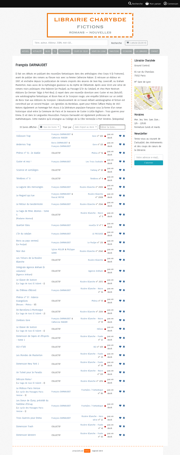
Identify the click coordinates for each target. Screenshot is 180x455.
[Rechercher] (70, 43)
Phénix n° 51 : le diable (28, 152)
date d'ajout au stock (85, 127)
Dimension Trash (24, 426)
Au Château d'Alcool (26, 290)
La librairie (141, 51)
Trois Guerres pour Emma (29, 417)
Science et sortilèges (27, 170)
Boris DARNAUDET (59, 142)
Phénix (95, 152)
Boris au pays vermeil (27, 240)
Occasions (127, 51)
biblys (87, 451)
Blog (48, 51)
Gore (94, 135)
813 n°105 (21, 346)
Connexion (171, 3)
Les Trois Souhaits (94, 161)
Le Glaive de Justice (26, 279)
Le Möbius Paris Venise (28, 388)
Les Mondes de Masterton (29, 355)
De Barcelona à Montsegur (29, 309)
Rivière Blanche (87, 187)
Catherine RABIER (59, 137)
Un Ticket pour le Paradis (29, 372)
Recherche (116, 43)
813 (95, 346)
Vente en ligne (99, 51)
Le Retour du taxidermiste (29, 204)
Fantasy (94, 170)
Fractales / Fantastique (92, 389)
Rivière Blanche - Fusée (92, 336)
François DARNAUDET (61, 134)
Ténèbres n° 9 (23, 178)
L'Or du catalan (23, 233)
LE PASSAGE (97, 233)
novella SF (94, 225)
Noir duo (20, 251)
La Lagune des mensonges (29, 187)
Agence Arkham (24, 274)
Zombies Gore (23, 320)
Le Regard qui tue (25, 195)
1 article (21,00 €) (136, 42)
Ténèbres (94, 178)
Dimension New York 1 (27, 363)
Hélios (100, 328)
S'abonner (148, 162)
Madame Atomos (24, 218)
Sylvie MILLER (57, 249)
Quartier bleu (23, 225)
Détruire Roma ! (24, 379)
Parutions (114, 51)
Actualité (37, 51)
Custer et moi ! (23, 161)
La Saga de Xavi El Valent (29, 283)
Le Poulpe (21, 244)
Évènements (65, 51)
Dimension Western (26, 434)
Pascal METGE (57, 197)
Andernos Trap (23, 144)
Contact (154, 51)
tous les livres (48, 127)
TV (55, 51)
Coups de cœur (81, 51)
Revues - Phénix (24, 304)
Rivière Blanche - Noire (92, 212)
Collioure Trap (23, 135)
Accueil (25, 51)
